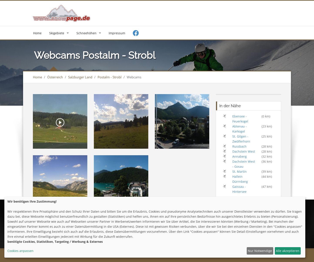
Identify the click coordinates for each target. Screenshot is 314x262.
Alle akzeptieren (287, 251)
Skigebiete (56, 33)
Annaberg (239, 156)
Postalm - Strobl (110, 77)
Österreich (55, 77)
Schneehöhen (86, 33)
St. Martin (239, 171)
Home (37, 33)
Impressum (117, 33)
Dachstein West (243, 151)
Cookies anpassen (20, 251)
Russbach (239, 146)
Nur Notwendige (260, 251)
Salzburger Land (80, 77)
